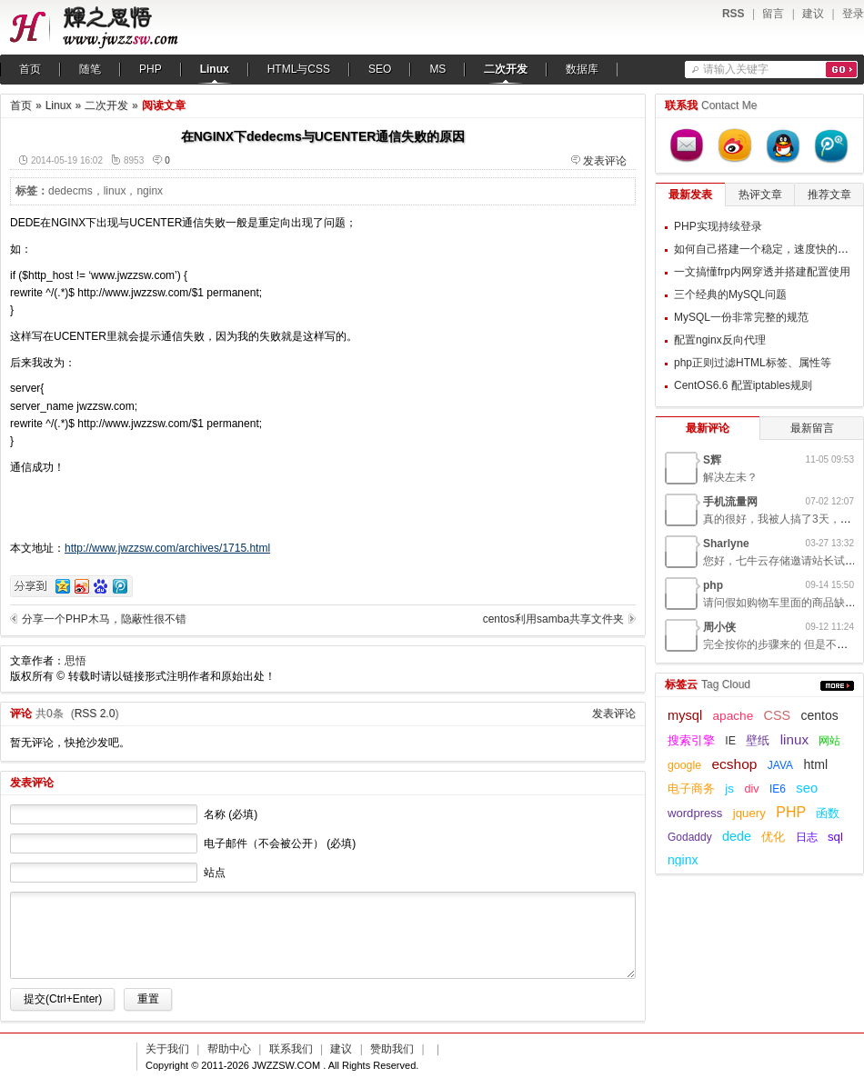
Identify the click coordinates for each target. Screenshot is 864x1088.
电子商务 (691, 789)
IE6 (777, 789)
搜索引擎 (691, 740)
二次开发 (505, 69)
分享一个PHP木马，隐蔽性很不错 (104, 619)
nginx (149, 191)
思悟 (75, 660)
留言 (773, 13)
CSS (777, 715)
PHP (150, 69)
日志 (807, 837)
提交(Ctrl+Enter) (63, 999)
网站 (829, 740)
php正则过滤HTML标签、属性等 (752, 362)
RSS (733, 13)
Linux (214, 69)
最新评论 (707, 428)
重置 (148, 999)
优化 (773, 836)
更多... (837, 686)
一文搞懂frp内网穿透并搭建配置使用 (762, 271)
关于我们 (167, 1049)
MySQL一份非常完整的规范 (741, 317)
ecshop (734, 764)
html (815, 764)
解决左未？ (730, 477)
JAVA (780, 765)
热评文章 (760, 194)
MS (437, 69)
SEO (379, 69)
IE (730, 740)
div (751, 789)
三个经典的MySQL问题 (730, 294)
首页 (30, 69)
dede (736, 836)
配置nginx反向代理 (720, 340)
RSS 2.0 (95, 713)
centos (820, 715)
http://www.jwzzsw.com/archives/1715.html (167, 548)
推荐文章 (829, 194)
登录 (853, 13)
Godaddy (690, 837)
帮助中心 (229, 1049)
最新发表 (690, 194)
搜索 (842, 69)
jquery (749, 813)
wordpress (695, 813)
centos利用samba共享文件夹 (553, 619)
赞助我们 (392, 1049)
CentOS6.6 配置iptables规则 (743, 385)
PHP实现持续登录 (718, 226)
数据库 (582, 69)
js (729, 788)
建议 (813, 13)
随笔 (90, 69)
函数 (827, 813)
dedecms (70, 191)
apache (733, 716)
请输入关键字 (736, 69)
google (684, 765)
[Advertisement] (522, 328)
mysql (685, 715)
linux (115, 191)
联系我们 (291, 1049)
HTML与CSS (298, 69)
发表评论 (605, 161)
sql (835, 836)
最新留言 (812, 428)
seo (807, 788)
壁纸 (757, 740)
